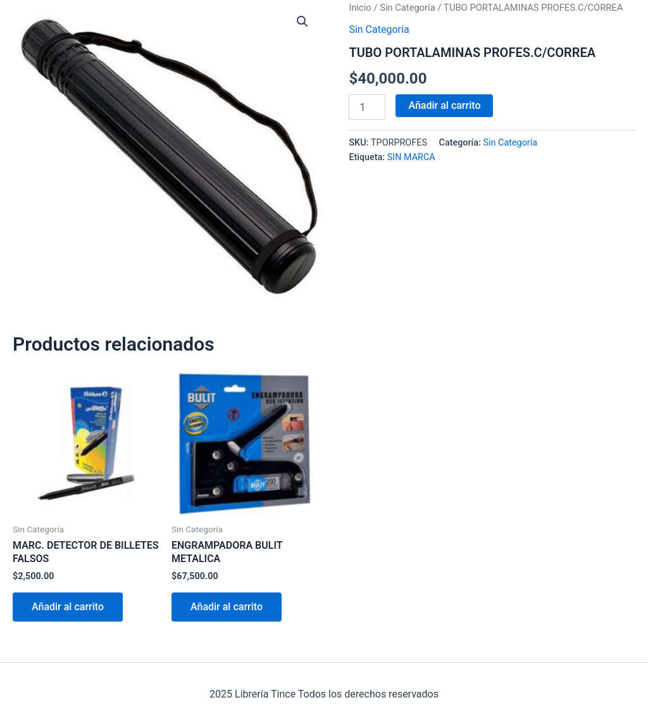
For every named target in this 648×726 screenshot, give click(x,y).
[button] (302, 21)
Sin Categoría (407, 7)
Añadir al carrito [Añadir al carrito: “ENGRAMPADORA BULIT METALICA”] (226, 607)
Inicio (360, 7)
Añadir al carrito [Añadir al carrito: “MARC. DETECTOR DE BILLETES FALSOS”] (68, 607)
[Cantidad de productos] (367, 107)
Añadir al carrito (444, 105)
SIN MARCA (411, 157)
